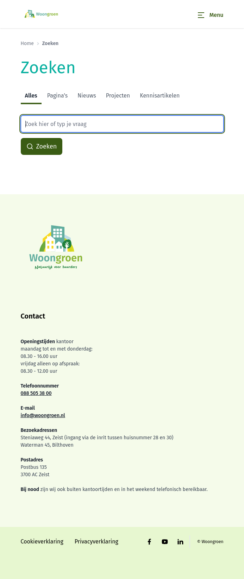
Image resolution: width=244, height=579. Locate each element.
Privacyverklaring (96, 541)
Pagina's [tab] (57, 95)
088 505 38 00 (36, 393)
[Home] (42, 14)
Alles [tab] (31, 95)
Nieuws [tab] (86, 95)
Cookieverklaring (42, 541)
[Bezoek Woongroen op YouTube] (164, 541)
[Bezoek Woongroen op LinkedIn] (180, 541)
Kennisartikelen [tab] (160, 95)
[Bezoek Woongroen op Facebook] (149, 541)
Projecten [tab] (118, 95)
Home (27, 43)
